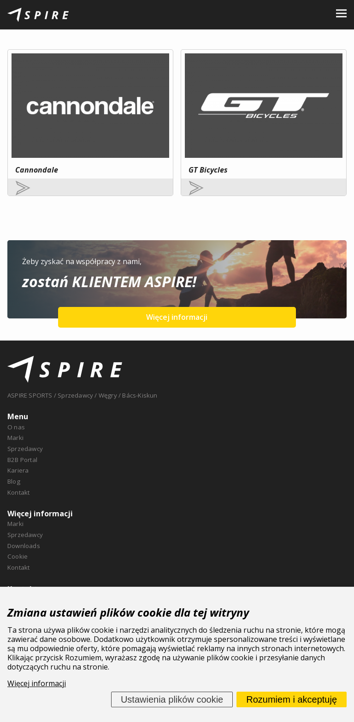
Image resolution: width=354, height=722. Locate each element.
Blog (13, 481)
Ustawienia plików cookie (172, 699)
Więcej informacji (176, 317)
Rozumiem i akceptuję (291, 699)
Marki (15, 437)
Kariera (18, 470)
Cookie (17, 556)
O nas (16, 427)
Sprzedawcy (25, 449)
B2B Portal (22, 460)
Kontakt (18, 492)
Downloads (23, 546)
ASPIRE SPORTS (30, 395)
